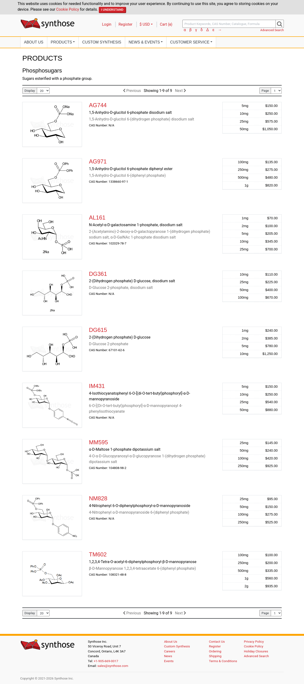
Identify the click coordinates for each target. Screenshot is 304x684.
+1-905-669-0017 (106, 661)
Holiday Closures (256, 651)
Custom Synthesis (101, 42)
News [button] (144, 42)
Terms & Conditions (223, 661)
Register (126, 24)
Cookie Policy (67, 9)
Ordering (215, 651)
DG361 (98, 274)
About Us (33, 42)
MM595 (98, 442)
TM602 (98, 554)
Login (106, 24)
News (168, 656)
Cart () (166, 24)
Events (169, 661)
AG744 (98, 105)
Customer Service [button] (189, 42)
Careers (169, 651)
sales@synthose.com (112, 666)
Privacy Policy (254, 641)
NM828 (98, 498)
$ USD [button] (145, 24)
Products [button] (61, 42)
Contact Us (217, 641)
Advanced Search (272, 30)
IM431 (97, 386)
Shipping (215, 656)
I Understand (112, 9)
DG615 (98, 330)
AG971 (98, 161)
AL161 (97, 217)
